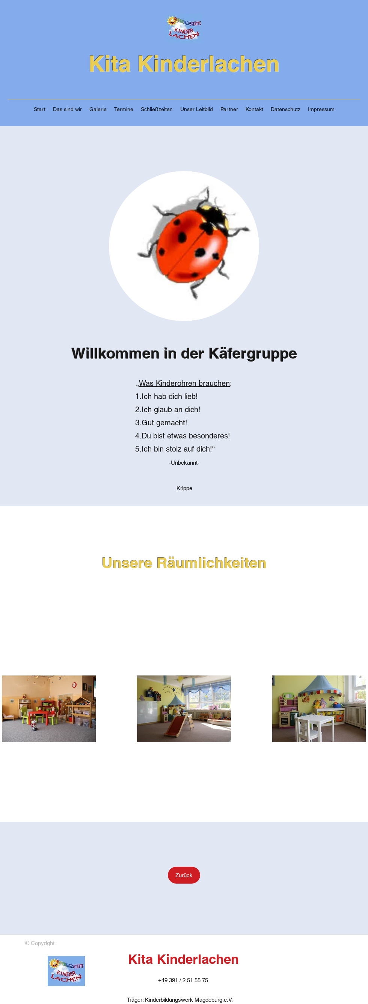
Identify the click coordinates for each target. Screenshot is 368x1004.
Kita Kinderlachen (184, 63)
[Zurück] (184, 875)
